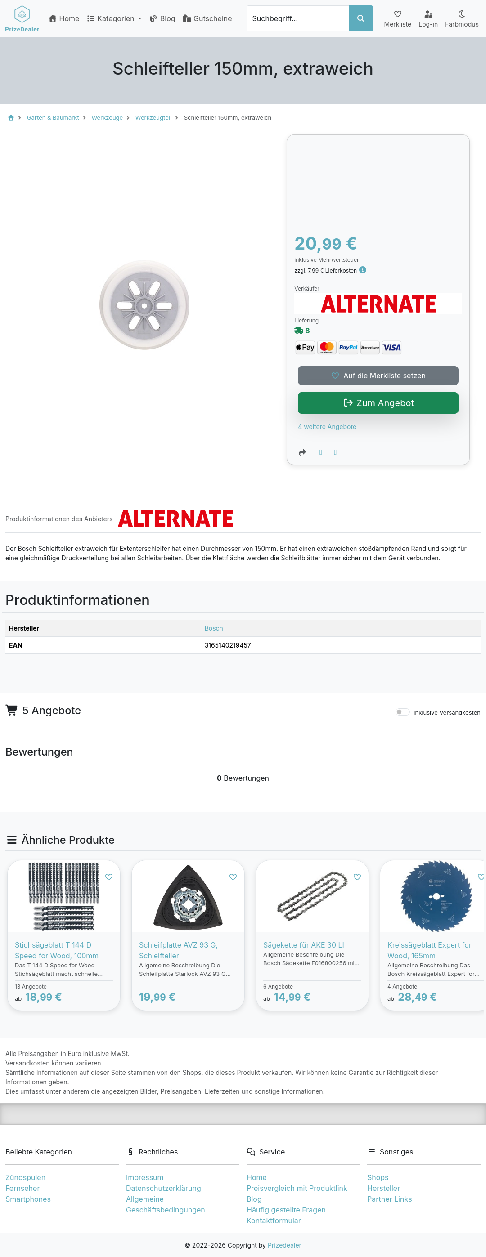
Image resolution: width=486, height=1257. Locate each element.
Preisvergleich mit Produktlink (297, 1188)
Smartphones (28, 1198)
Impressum (145, 1177)
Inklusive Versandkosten (447, 712)
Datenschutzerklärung (163, 1188)
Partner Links (389, 1198)
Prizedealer (285, 1245)
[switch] (403, 712)
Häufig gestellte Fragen (286, 1209)
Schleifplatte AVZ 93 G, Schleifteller (178, 950)
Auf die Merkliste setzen (378, 375)
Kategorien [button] (111, 18)
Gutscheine (207, 18)
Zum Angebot (378, 403)
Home (63, 18)
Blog (162, 18)
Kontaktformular (274, 1220)
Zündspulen (25, 1177)
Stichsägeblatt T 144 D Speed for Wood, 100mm (57, 950)
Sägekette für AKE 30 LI (303, 944)
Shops (378, 1177)
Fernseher (22, 1188)
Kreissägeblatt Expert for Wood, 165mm (429, 950)
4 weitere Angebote (327, 426)
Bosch (214, 628)
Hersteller (383, 1188)
